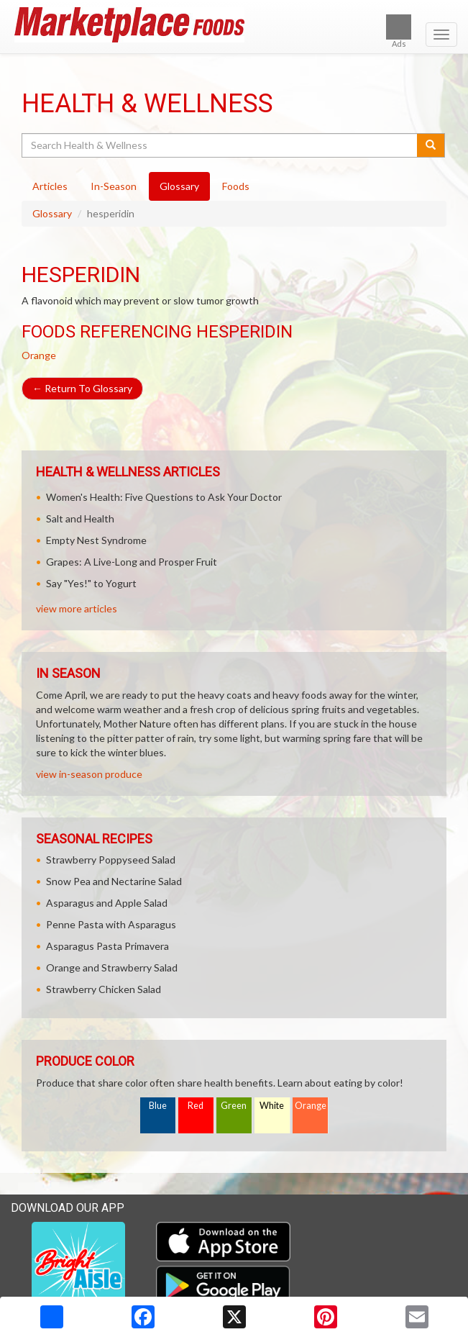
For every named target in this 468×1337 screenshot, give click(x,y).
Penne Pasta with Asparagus (111, 924)
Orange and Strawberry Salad (112, 967)
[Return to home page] (234, 24)
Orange (39, 355)
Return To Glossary (82, 388)
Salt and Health (80, 518)
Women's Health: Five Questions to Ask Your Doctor (164, 497)
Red (195, 1105)
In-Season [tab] (114, 186)
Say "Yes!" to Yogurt (91, 583)
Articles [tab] (50, 186)
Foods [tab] (235, 186)
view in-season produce (89, 774)
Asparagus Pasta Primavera (107, 946)
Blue (158, 1105)
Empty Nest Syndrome (96, 540)
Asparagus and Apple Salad (107, 903)
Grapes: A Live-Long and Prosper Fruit (131, 562)
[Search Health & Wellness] (220, 145)
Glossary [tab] (179, 186)
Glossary (52, 213)
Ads (398, 31)
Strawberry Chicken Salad (103, 989)
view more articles (76, 608)
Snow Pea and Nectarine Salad (114, 881)
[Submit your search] (431, 145)
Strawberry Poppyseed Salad (110, 859)
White (272, 1105)
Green (234, 1105)
